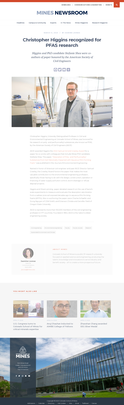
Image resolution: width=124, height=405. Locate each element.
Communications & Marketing (88, 3)
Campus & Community (37, 21)
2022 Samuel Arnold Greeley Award (68, 150)
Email (77, 401)
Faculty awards (77, 226)
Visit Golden (62, 401)
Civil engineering (36, 226)
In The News (66, 21)
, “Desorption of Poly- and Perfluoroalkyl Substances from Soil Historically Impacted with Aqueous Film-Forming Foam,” (60, 159)
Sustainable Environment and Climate (43, 231)
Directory (51, 401)
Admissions (31, 401)
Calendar (41, 401)
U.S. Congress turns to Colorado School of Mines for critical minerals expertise (27, 325)
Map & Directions (23, 368)
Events (109, 3)
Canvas (94, 401)
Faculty (67, 226)
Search (117, 3)
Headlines (20, 21)
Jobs (70, 401)
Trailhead (85, 401)
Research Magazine (99, 21)
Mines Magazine (81, 21)
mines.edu (66, 3)
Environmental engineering (53, 226)
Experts (53, 21)
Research (88, 226)
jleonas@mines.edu (28, 268)
